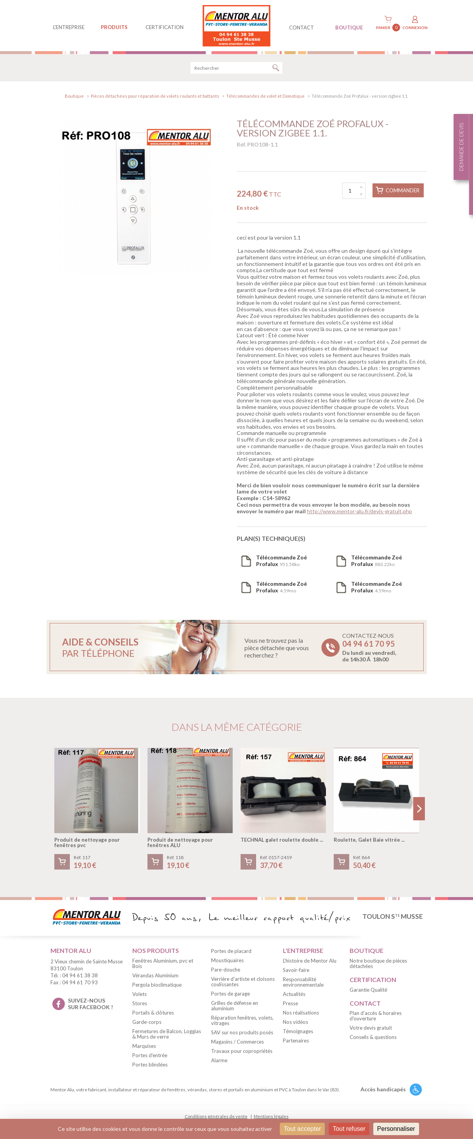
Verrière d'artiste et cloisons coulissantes (243, 981)
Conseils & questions (373, 1037)
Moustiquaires (227, 960)
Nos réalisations (301, 1013)
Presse (290, 1003)
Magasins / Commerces (237, 1042)
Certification (165, 27)
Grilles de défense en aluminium (234, 1005)
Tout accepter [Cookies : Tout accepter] (302, 1128)
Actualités (294, 994)
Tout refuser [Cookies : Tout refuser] (349, 1128)
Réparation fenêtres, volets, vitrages (242, 1020)
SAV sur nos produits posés (242, 1032)
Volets (139, 994)
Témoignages (298, 1031)
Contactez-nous (369, 647)
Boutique (74, 95)
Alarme (219, 1060)
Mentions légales (271, 1116)
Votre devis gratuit (371, 1028)
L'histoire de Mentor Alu (309, 961)
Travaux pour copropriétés (241, 1051)
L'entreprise (69, 27)
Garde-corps (146, 1022)
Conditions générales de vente (216, 1116)
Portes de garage (230, 994)
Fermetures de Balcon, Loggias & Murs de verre (166, 1034)
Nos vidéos (295, 1022)
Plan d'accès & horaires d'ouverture (376, 1016)
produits (114, 27)
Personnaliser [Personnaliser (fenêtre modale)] (396, 1128)
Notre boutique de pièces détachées (378, 963)
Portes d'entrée (149, 1055)
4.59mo (281, 587)
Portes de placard (231, 951)
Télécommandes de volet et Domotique (265, 95)
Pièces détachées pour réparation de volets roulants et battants (155, 95)
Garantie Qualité (368, 990)
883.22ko (376, 560)
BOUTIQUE (349, 27)
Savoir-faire (296, 970)
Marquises (144, 1046)
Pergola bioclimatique (157, 985)
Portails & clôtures (153, 1013)
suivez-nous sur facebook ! (90, 1003)
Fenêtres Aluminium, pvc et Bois (162, 963)
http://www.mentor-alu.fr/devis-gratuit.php (359, 511)
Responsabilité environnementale (303, 982)
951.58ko (281, 560)
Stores (139, 1003)
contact (301, 27)
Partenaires (296, 1040)
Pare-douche (225, 969)
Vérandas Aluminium (155, 975)
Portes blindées (150, 1064)
